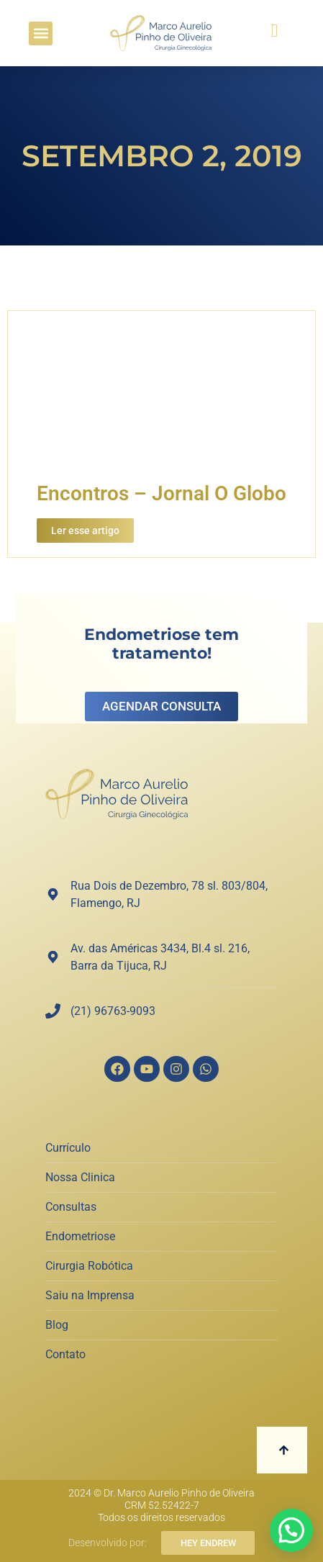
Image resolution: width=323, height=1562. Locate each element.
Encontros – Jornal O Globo (161, 493)
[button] (41, 33)
